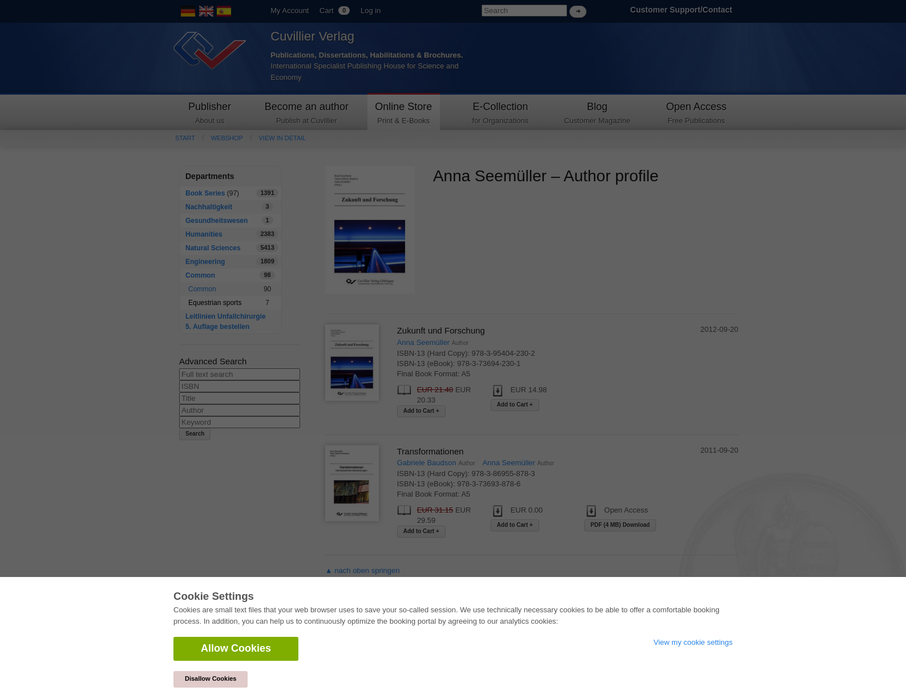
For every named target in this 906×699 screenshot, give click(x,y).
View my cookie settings (693, 642)
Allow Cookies (236, 648)
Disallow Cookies (210, 678)
